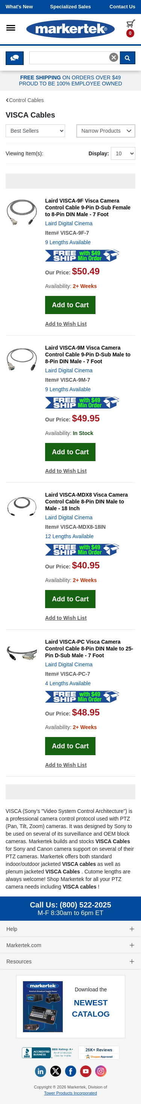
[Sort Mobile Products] (35, 130)
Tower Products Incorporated (70, 1093)
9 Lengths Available (68, 242)
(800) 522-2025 (85, 905)
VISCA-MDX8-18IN (83, 527)
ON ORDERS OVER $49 (70, 80)
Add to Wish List (65, 324)
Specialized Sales (70, 6)
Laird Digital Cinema (68, 223)
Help (70, 929)
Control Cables (25, 100)
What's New (19, 6)
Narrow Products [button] (107, 131)
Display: (99, 153)
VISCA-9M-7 (75, 380)
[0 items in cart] (131, 28)
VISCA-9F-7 (74, 233)
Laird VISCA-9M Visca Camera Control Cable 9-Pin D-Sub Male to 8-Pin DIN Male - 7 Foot (87, 354)
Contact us (122, 6)
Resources (70, 961)
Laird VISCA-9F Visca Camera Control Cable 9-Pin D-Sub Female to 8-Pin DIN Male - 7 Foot (87, 207)
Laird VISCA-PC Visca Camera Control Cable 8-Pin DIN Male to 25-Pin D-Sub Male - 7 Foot (89, 648)
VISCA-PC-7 (75, 674)
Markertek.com (70, 945)
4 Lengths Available (68, 683)
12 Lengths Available (69, 536)
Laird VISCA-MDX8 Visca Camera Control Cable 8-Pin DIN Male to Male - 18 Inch (86, 501)
